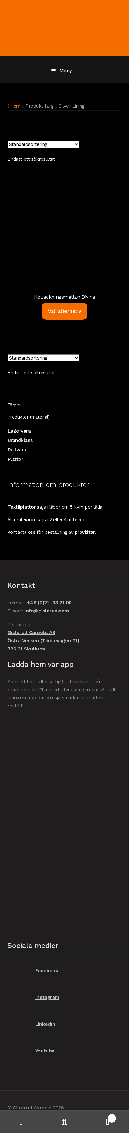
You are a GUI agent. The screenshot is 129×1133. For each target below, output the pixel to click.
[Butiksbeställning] (43, 144)
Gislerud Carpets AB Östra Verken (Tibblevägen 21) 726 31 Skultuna (43, 640)
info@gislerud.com (47, 611)
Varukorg (101, 1117)
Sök (64, 1122)
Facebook (33, 971)
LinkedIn (31, 1024)
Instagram (33, 997)
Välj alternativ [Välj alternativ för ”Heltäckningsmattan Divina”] (64, 311)
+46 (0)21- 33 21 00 (49, 603)
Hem (15, 106)
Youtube (31, 1051)
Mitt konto (21, 1122)
